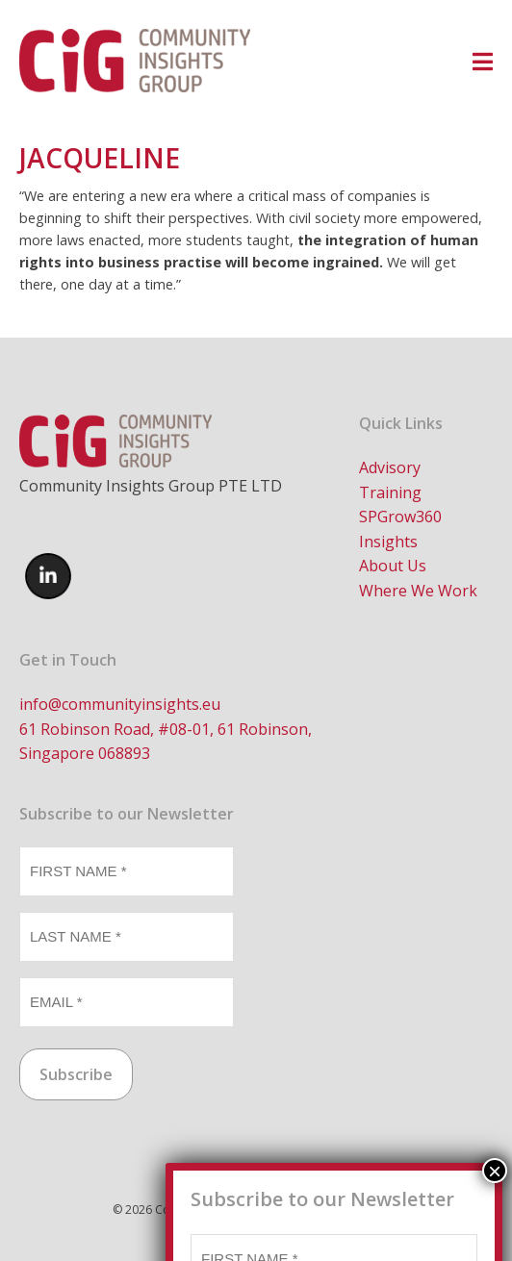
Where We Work (418, 590)
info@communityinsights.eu (119, 704)
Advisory (390, 467)
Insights (388, 541)
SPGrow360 (400, 516)
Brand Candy (364, 1209)
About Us (392, 565)
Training (390, 492)
